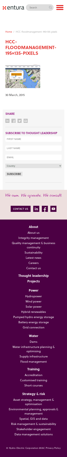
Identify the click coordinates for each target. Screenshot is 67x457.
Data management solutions (33, 434)
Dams (33, 342)
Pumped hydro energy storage (33, 317)
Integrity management (33, 238)
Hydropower (33, 296)
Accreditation (34, 375)
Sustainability (33, 252)
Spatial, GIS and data (33, 419)
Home (8, 31)
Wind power (33, 301)
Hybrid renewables (33, 312)
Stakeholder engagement (33, 429)
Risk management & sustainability (33, 424)
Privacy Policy (53, 447)
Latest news (33, 258)
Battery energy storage (33, 322)
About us (33, 233)
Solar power (34, 307)
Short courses (33, 385)
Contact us (33, 268)
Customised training (33, 380)
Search (50, 7)
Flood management (33, 362)
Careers (33, 263)
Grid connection (33, 327)
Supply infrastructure (33, 356)
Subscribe (14, 174)
